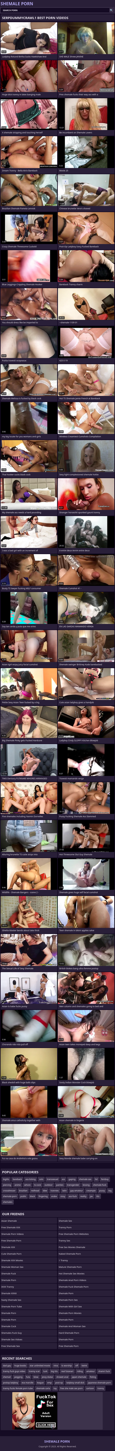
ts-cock (37, 1184)
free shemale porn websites (74, 1233)
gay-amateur (76, 1190)
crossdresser (9, 1190)
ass (63, 1179)
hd (96, 1179)
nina (56, 1365)
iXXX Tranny (7, 1286)
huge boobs (20, 1365)
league (40, 1382)
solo (41, 1179)
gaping (72, 1179)
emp (49, 1382)
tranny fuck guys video (14, 1371)
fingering (43, 1196)
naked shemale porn (70, 1253)
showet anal (62, 1376)
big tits (54, 1371)
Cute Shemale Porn (11, 1253)
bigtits (6, 1179)
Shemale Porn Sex (68, 1299)
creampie (91, 1190)
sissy (62, 1196)
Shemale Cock (8, 1326)
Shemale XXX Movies (12, 1260)
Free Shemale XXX (10, 1227)
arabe (54, 1196)
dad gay (7, 1365)
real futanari (67, 1371)
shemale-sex (85, 1179)
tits (97, 1196)
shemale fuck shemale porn (73, 1286)
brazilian (23, 1190)
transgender (73, 1184)
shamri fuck (104, 1371)
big (110, 1190)
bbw (45, 1190)
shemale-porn (10, 1196)
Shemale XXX (8, 1247)
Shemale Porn (8, 1280)
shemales (7, 1202)
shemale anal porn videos (72, 1280)
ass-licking (30, 1179)
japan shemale (79, 1376)
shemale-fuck (99, 1184)
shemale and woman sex (72, 1326)
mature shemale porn (70, 1266)
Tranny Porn (65, 1227)
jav (91, 1196)
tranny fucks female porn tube (18, 1388)
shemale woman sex (12, 1266)
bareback (17, 1179)
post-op (59, 1382)
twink (84, 1365)
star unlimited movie (40, 1365)
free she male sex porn (71, 1388)
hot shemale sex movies (71, 1273)
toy (55, 1388)
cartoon (90, 1388)
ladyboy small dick (75, 1382)
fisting (93, 1376)
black (32, 1196)
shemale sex (65, 1220)
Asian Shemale (9, 1220)
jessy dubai (47, 1376)
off (76, 1365)
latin (64, 1190)
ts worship (67, 1365)
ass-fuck (73, 1196)
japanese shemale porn (99, 1382)
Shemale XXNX (9, 1293)
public (23, 1196)
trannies (55, 1190)
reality (83, 1196)
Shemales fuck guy (11, 1332)
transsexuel (52, 1179)
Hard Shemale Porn (69, 1332)
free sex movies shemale (72, 1247)
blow (36, 1376)
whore (27, 1184)
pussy (102, 1190)
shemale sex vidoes (11, 1339)
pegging (18, 1376)
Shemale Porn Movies (70, 1313)
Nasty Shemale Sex (11, 1299)
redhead (35, 1190)
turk (45, 1371)
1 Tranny (63, 1260)
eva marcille (27, 1382)
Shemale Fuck (8, 1273)
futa (28, 1376)
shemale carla (43, 1388)
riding (80, 1371)
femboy (105, 1179)
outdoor (49, 1184)
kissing (86, 1184)
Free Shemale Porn (11, 1240)
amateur (90, 1371)
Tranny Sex (64, 1240)
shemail (7, 1376)
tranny (100, 1388)
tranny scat (34, 1371)
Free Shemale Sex (10, 1345)
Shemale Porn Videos (12, 1233)
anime (18, 1184)
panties (59, 1184)
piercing (7, 1184)
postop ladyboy (10, 1382)
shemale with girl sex (70, 1306)
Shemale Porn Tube (11, 1306)
